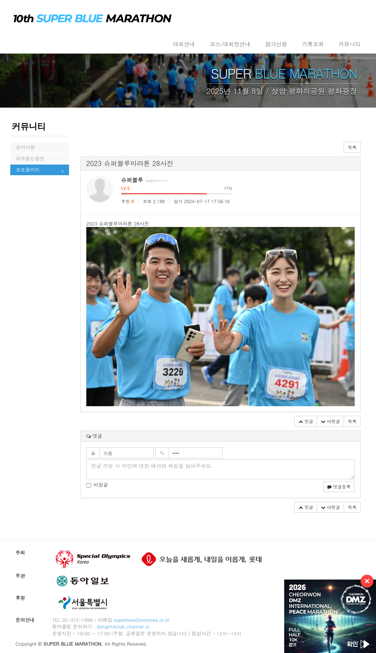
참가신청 (276, 44)
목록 (352, 147)
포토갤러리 (28, 180)
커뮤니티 (350, 44)
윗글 (306, 421)
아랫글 (330, 421)
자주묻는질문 (30, 164)
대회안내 (184, 44)
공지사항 (25, 148)
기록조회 (313, 44)
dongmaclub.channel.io (123, 626)
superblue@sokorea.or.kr (142, 619)
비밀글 (97, 484)
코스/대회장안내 (230, 44)
